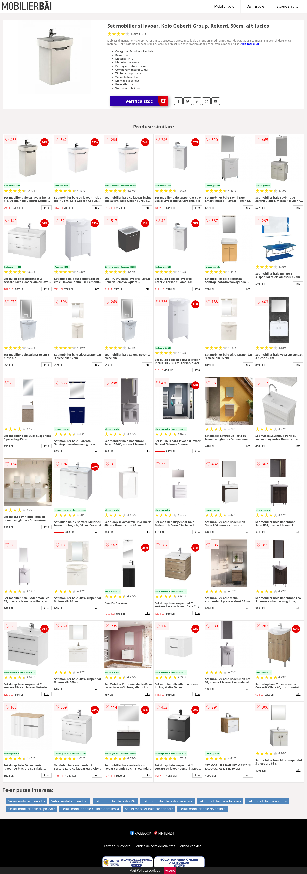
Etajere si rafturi (289, 6)
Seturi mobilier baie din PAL (115, 801)
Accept (170, 870)
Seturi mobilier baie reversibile (202, 809)
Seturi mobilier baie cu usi (267, 801)
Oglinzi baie (255, 6)
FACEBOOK (140, 833)
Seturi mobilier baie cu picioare (31, 809)
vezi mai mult (250, 44)
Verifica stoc (146, 101)
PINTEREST (164, 833)
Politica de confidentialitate (154, 846)
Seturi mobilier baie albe (26, 801)
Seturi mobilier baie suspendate (149, 809)
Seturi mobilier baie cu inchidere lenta (90, 809)
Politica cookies (189, 846)
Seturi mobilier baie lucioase (220, 801)
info (46, 207)
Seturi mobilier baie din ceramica (167, 801)
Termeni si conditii (118, 846)
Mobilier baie (224, 6)
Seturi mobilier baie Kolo (69, 801)
